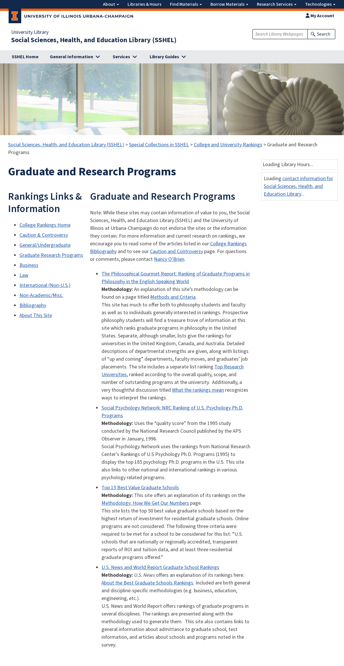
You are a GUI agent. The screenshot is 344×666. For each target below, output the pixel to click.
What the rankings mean (198, 390)
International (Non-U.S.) (45, 285)
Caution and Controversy (176, 251)
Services (121, 57)
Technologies (320, 4)
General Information (71, 57)
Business (28, 265)
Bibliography (32, 305)
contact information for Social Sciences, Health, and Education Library (298, 186)
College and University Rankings (228, 144)
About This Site (35, 315)
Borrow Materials (229, 4)
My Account (320, 16)
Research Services (276, 4)
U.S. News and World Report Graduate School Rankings (160, 567)
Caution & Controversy (43, 235)
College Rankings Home (45, 225)
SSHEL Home (25, 57)
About (111, 4)
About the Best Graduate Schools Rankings (147, 583)
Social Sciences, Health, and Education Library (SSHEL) (94, 40)
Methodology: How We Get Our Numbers (145, 503)
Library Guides (164, 57)
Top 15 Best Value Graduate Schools (140, 487)
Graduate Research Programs (51, 255)
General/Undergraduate (45, 245)
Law (23, 275)
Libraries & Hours (144, 4)
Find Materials (186, 4)
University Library (29, 32)
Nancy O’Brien (169, 259)
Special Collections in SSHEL (159, 144)
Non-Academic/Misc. (41, 295)
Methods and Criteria (173, 297)
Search (323, 34)
